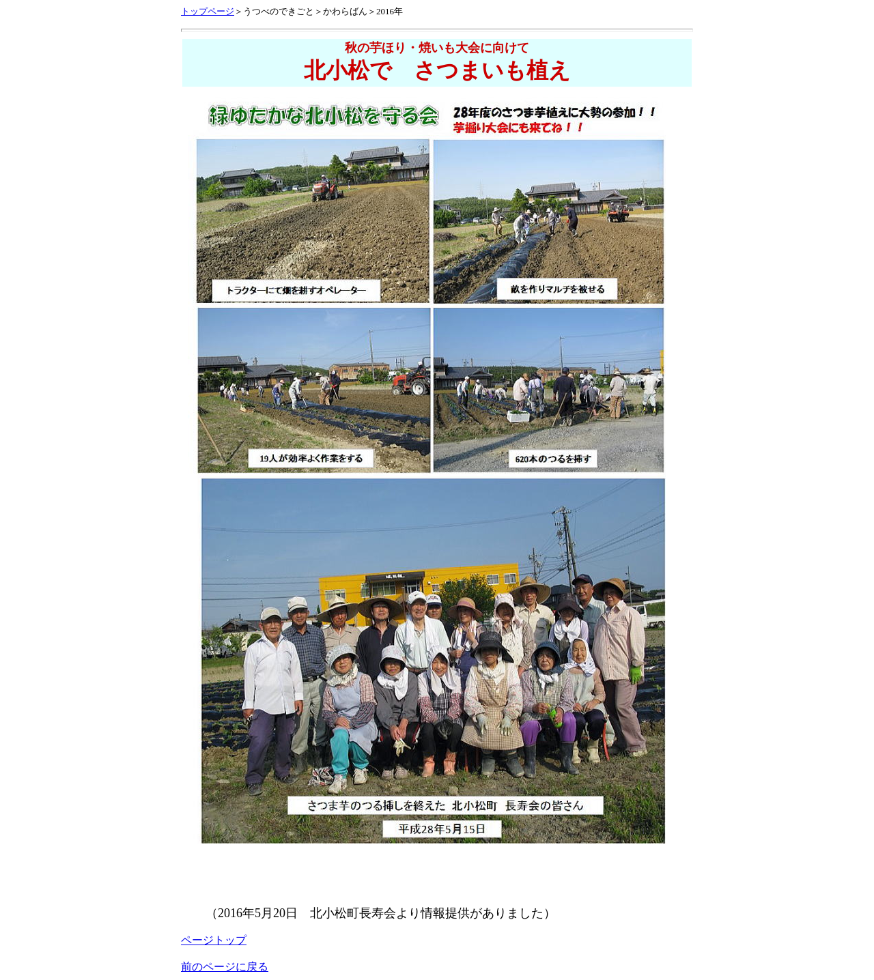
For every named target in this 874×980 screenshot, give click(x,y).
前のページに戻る (224, 966)
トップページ (207, 11)
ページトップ (213, 940)
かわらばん (345, 11)
